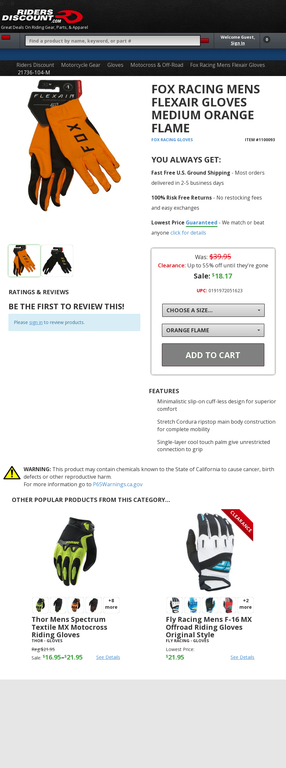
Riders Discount (35, 65)
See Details (108, 657)
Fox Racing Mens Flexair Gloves (227, 65)
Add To (213, 354)
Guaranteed (201, 222)
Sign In (238, 43)
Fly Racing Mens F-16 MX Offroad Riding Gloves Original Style (209, 627)
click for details (188, 232)
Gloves (115, 65)
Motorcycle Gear (80, 65)
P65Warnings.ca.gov (118, 484)
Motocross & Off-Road (156, 65)
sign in (36, 322)
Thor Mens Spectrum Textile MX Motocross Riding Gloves (69, 627)
